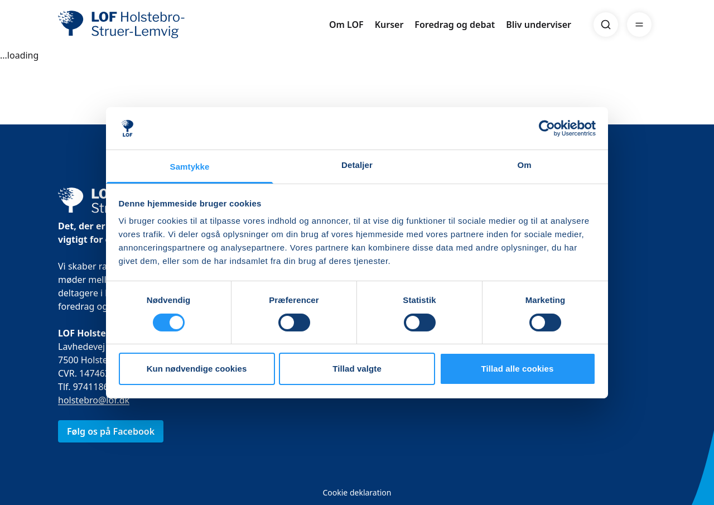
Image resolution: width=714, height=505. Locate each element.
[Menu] (639, 24)
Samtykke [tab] (190, 166)
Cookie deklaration (356, 492)
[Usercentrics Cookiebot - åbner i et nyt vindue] (547, 128)
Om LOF (346, 24)
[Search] (606, 24)
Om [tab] (524, 165)
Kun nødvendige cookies (197, 368)
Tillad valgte (357, 368)
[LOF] (139, 24)
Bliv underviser (538, 24)
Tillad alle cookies (517, 368)
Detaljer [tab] (357, 165)
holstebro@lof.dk (93, 400)
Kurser (389, 24)
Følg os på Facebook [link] (111, 431)
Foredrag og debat (454, 24)
